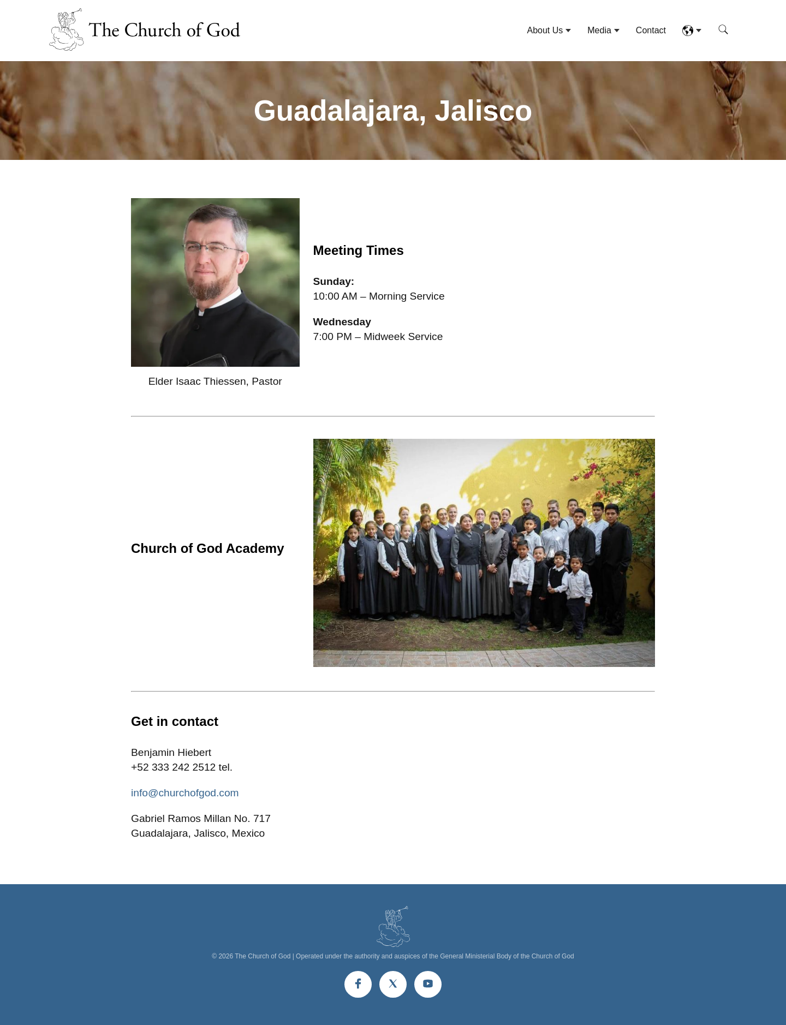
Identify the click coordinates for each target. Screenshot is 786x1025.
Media (599, 30)
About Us (545, 30)
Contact (651, 30)
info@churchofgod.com (185, 792)
